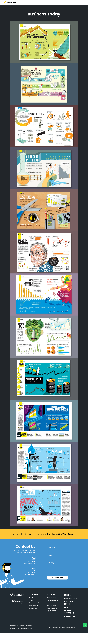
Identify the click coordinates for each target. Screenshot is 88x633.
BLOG (66, 607)
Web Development (52, 603)
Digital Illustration (52, 600)
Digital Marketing (52, 611)
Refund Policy (33, 608)
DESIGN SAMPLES (70, 598)
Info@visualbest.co (26, 628)
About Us (32, 598)
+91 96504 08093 (14, 628)
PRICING (67, 595)
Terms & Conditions (35, 603)
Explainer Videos (52, 605)
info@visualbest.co (29, 563)
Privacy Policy (33, 605)
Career (31, 600)
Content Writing (52, 608)
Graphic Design (51, 598)
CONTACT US (69, 616)
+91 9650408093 (29, 575)
